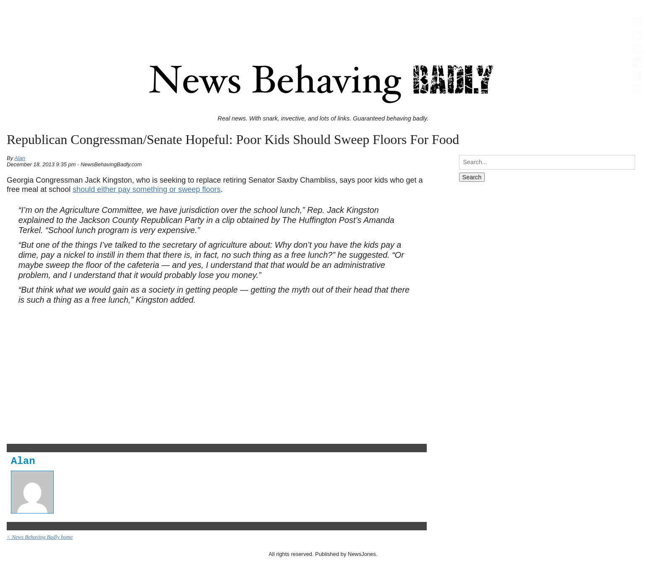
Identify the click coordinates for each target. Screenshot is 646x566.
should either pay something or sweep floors (147, 189)
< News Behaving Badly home (40, 537)
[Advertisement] (323, 22)
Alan (19, 158)
